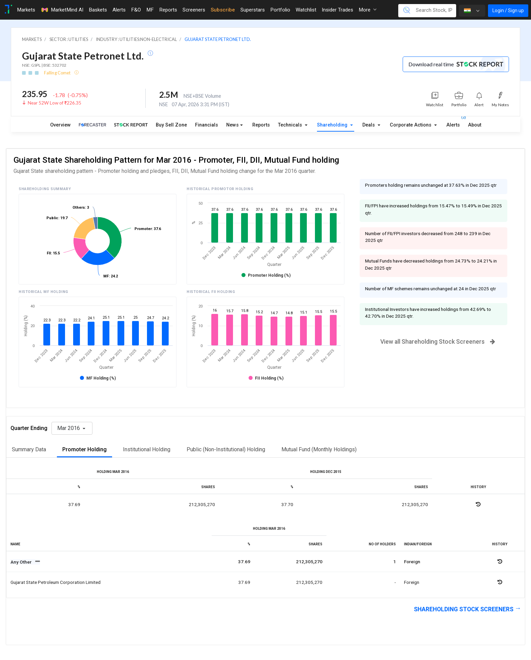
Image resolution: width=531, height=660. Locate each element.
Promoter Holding (84, 449)
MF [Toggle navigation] (150, 10)
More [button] (368, 10)
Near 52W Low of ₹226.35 (54, 103)
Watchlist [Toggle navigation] (306, 10)
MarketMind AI (62, 10)
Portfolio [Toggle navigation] (280, 10)
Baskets (98, 10)
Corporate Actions (411, 125)
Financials (206, 125)
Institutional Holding (146, 449)
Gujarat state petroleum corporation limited (55, 582)
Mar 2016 (69, 428)
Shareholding (333, 125)
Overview (60, 125)
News (232, 125)
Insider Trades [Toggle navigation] (337, 10)
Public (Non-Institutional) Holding (226, 449)
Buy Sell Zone (171, 125)
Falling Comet (57, 72)
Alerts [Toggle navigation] (119, 10)
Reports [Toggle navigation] (168, 10)
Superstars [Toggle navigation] (252, 10)
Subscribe (223, 10)
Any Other (21, 562)
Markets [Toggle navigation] (26, 10)
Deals (369, 125)
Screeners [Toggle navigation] (194, 10)
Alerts (453, 123)
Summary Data (29, 449)
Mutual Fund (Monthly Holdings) (319, 449)
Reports (261, 125)
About (474, 125)
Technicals (290, 125)
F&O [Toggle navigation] (136, 10)
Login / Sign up (508, 10)
